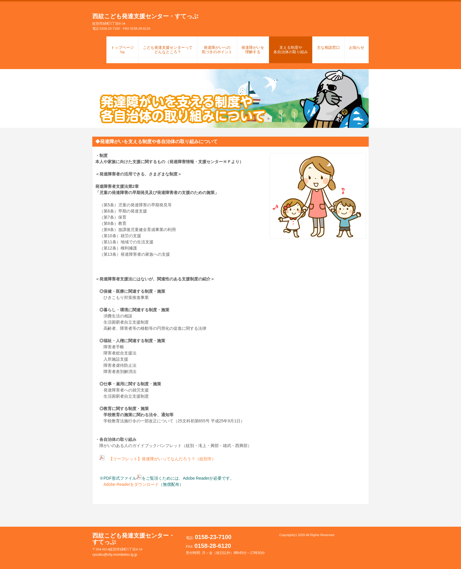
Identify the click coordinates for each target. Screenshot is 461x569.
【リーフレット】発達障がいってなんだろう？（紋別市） (162, 458)
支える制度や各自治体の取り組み (290, 49)
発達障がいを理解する (252, 49)
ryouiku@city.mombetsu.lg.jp (114, 555)
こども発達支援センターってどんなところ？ (168, 49)
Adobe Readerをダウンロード (127, 484)
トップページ (122, 49)
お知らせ (356, 47)
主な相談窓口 (328, 47)
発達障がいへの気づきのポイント (217, 49)
